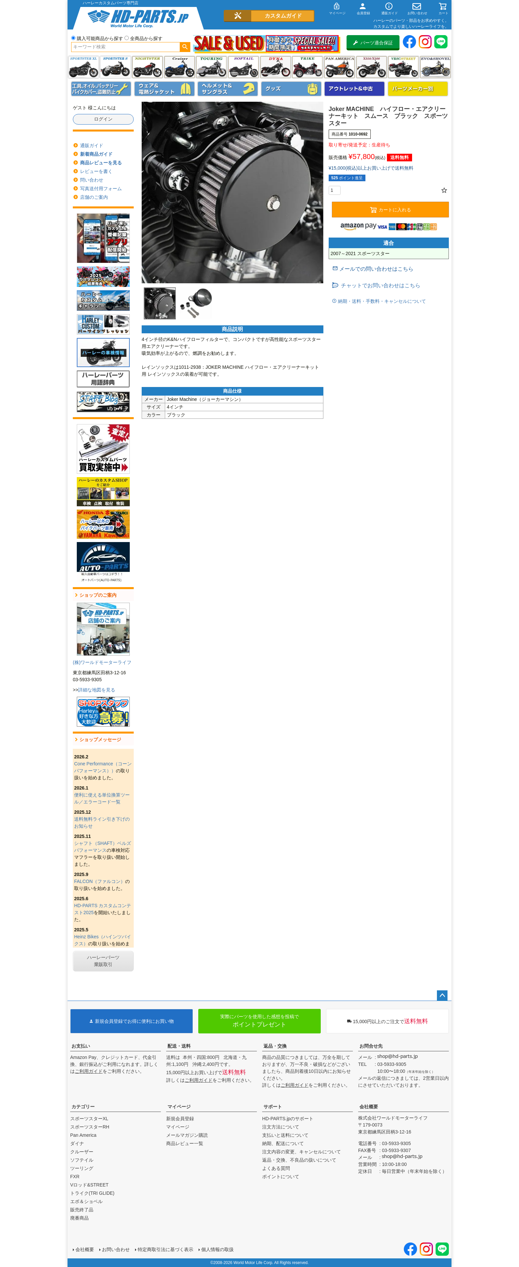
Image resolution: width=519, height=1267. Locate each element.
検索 (185, 47)
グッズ (291, 89)
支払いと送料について (285, 1135)
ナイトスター (147, 67)
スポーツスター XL (84, 67)
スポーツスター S (115, 67)
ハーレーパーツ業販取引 (103, 961)
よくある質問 (276, 1168)
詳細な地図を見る (96, 689)
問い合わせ (91, 180)
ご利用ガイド (89, 1071)
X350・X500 (371, 67)
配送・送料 (179, 1046)
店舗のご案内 (94, 197)
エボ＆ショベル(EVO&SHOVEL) (435, 67)
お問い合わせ (116, 1249)
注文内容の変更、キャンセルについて (301, 1151)
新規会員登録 (180, 1118)
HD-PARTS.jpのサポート (287, 1118)
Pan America (339, 67)
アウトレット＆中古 (354, 89)
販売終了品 (81, 1209)
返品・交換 (275, 1046)
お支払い (80, 1046)
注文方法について (280, 1126)
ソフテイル (243, 67)
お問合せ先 (371, 1046)
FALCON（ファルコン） (99, 881)
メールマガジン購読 (187, 1135)
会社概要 (368, 1106)
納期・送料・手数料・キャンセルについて (381, 301)
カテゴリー (83, 1106)
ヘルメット (228, 89)
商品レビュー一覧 (184, 1143)
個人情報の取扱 (217, 1249)
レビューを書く (96, 171)
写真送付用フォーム (101, 188)
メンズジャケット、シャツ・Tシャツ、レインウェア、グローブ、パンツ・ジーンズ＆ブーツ (164, 89)
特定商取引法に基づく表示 (165, 1249)
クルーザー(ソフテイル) (180, 67)
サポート (272, 1106)
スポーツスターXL (89, 1118)
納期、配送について (283, 1143)
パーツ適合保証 (373, 42)
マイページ (179, 1106)
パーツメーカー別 (418, 89)
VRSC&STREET (403, 67)
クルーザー (81, 1151)
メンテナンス (101, 89)
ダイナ (275, 67)
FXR (74, 1176)
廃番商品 (79, 1218)
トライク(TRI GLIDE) (307, 67)
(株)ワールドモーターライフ (102, 662)
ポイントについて (280, 1176)
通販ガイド (91, 145)
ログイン (103, 119)
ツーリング (211, 67)
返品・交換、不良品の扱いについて (299, 1160)
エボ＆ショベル (86, 1201)
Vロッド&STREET (89, 1184)
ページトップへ (442, 995)
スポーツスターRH (89, 1126)
